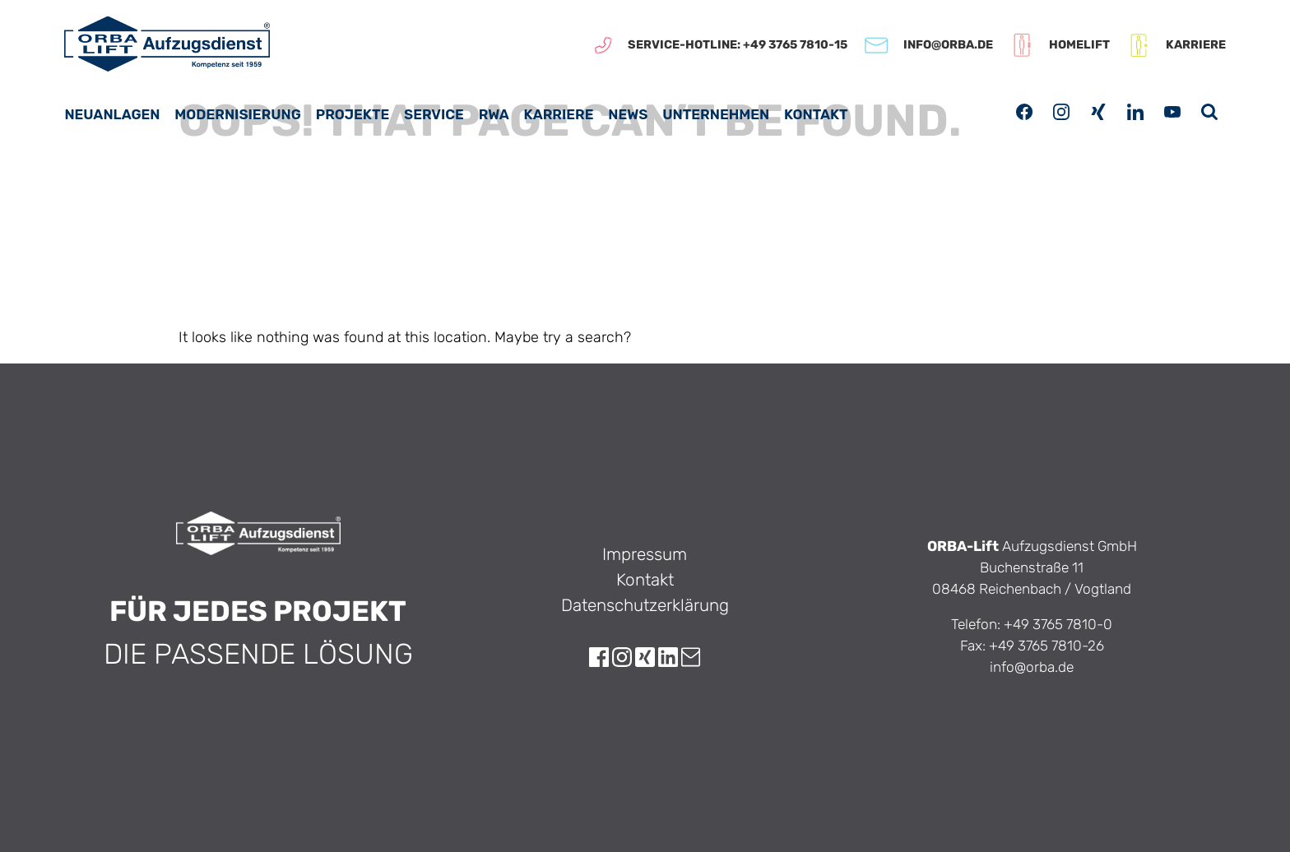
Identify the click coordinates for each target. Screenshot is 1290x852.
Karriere (559, 114)
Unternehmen (715, 114)
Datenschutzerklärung (645, 605)
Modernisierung (237, 114)
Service (434, 114)
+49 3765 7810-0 (1058, 624)
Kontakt (816, 114)
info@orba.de (1032, 667)
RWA (494, 114)
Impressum (644, 554)
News (627, 114)
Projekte (352, 114)
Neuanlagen (112, 114)
